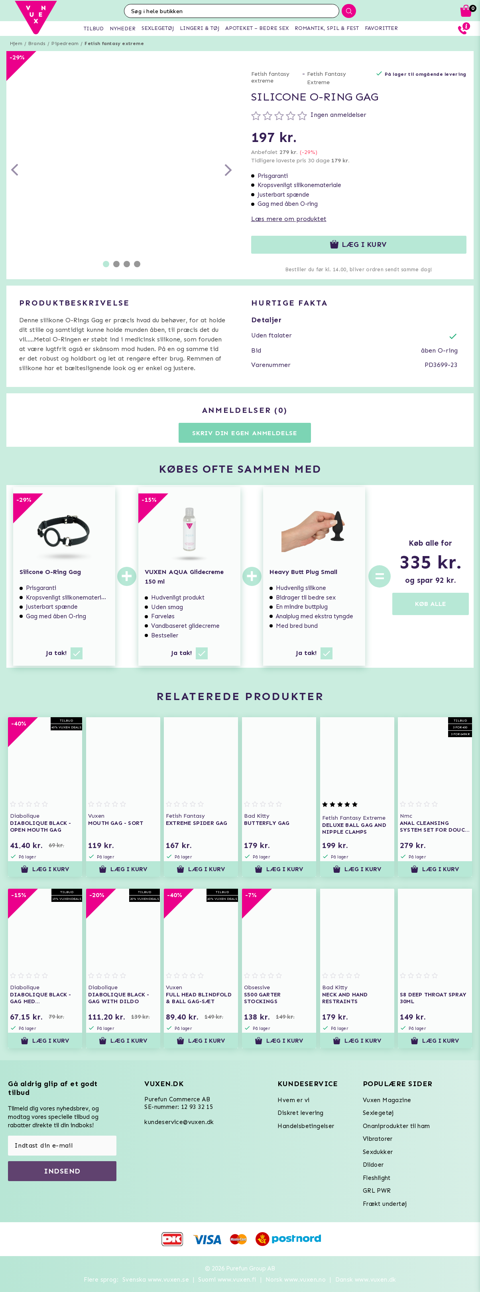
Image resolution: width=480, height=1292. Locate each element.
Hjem (16, 43)
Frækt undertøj (385, 1203)
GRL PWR (377, 1190)
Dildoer (373, 1164)
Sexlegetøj (378, 1112)
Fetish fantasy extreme (114, 43)
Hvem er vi (293, 1100)
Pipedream (65, 43)
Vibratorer (378, 1138)
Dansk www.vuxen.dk (365, 1279)
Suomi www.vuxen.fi (227, 1279)
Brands (36, 43)
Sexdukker (378, 1152)
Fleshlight (377, 1178)
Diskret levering (300, 1112)
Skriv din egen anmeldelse (244, 433)
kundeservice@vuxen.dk (179, 1122)
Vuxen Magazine (387, 1100)
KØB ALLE (430, 604)
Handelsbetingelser (305, 1126)
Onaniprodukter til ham (396, 1126)
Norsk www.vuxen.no (296, 1279)
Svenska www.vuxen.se (155, 1279)
